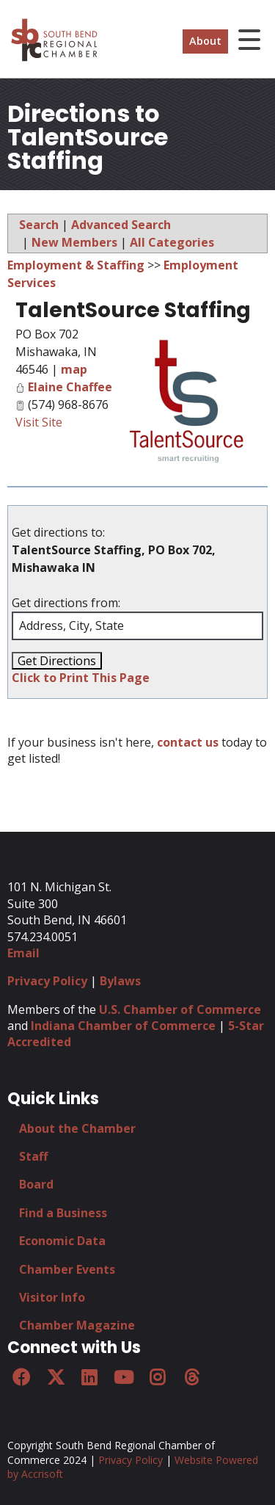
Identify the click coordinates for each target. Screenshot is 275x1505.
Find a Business (63, 1213)
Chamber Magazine (77, 1325)
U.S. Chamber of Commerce (180, 1009)
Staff (33, 1156)
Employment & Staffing (75, 265)
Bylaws (120, 981)
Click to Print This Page (81, 678)
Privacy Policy (47, 981)
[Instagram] (158, 1377)
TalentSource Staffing (133, 310)
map (74, 369)
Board (36, 1184)
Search (39, 225)
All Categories (172, 242)
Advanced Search (121, 225)
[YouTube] (123, 1377)
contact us (188, 742)
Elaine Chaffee (70, 387)
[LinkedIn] (89, 1377)
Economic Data (62, 1241)
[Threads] (191, 1377)
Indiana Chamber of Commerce (123, 1026)
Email (23, 953)
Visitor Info (52, 1297)
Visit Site (38, 422)
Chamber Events (67, 1269)
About (205, 41)
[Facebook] (21, 1377)
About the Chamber (77, 1128)
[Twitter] (55, 1377)
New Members (74, 242)
